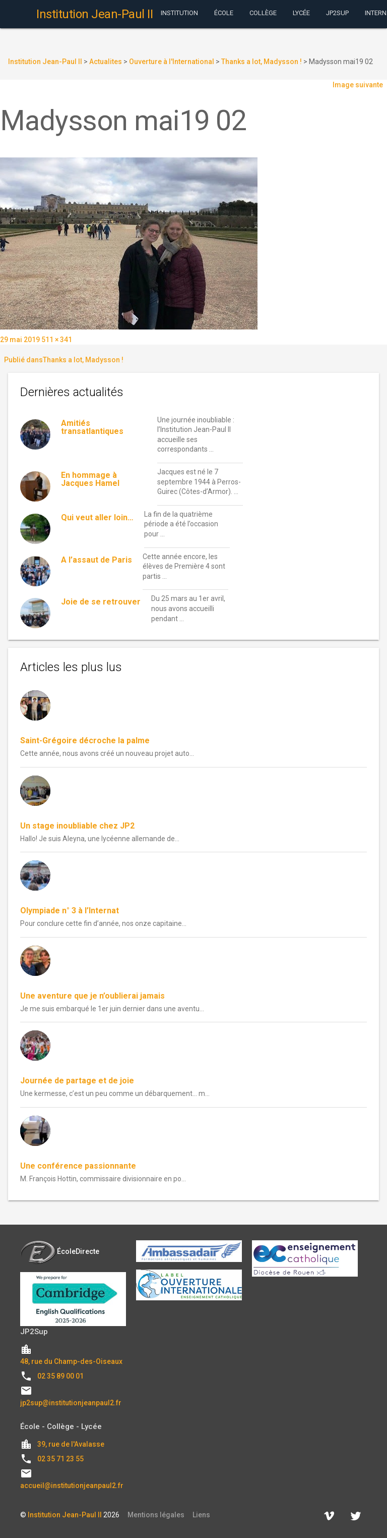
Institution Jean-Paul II (65, 1515)
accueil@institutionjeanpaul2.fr (71, 1485)
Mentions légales (155, 1515)
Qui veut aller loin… (97, 517)
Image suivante (358, 85)
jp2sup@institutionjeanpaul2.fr (70, 1403)
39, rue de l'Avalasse (70, 1444)
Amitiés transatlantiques (92, 427)
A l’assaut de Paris (96, 560)
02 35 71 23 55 (60, 1459)
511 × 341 (56, 340)
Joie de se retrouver (101, 602)
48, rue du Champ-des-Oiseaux (71, 1361)
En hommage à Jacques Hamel (90, 479)
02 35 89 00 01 (60, 1376)
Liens (201, 1515)
